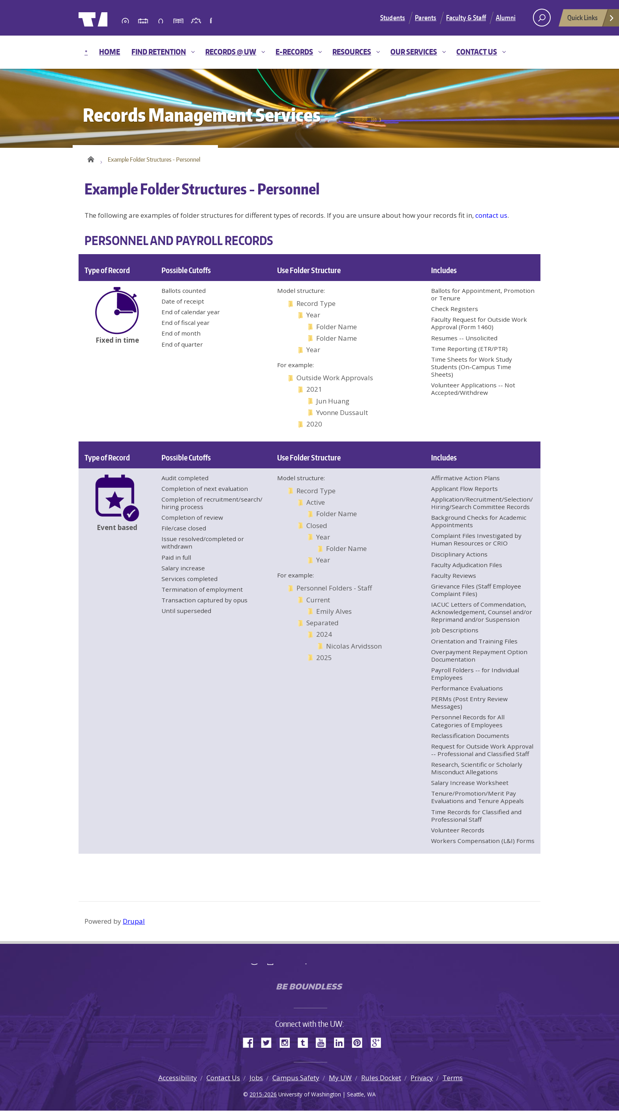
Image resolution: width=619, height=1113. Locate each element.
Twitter (269, 1044)
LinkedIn (342, 1044)
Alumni (506, 17)
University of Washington (111, 18)
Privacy (422, 1080)
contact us (491, 217)
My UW (340, 1080)
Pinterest (360, 1044)
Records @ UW (230, 52)
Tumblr (305, 1044)
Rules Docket (381, 1080)
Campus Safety (295, 1080)
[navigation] (309, 52)
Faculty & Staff (466, 17)
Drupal (134, 923)
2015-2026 (263, 1096)
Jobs (256, 1080)
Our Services (413, 52)
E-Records (294, 52)
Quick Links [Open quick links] (591, 19)
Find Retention (158, 52)
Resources (351, 52)
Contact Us (476, 52)
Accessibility (177, 1080)
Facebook (251, 1044)
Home (109, 52)
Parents (425, 17)
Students (392, 17)
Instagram (287, 1044)
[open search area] (542, 17)
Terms (453, 1080)
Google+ (378, 1044)
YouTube (323, 1044)
